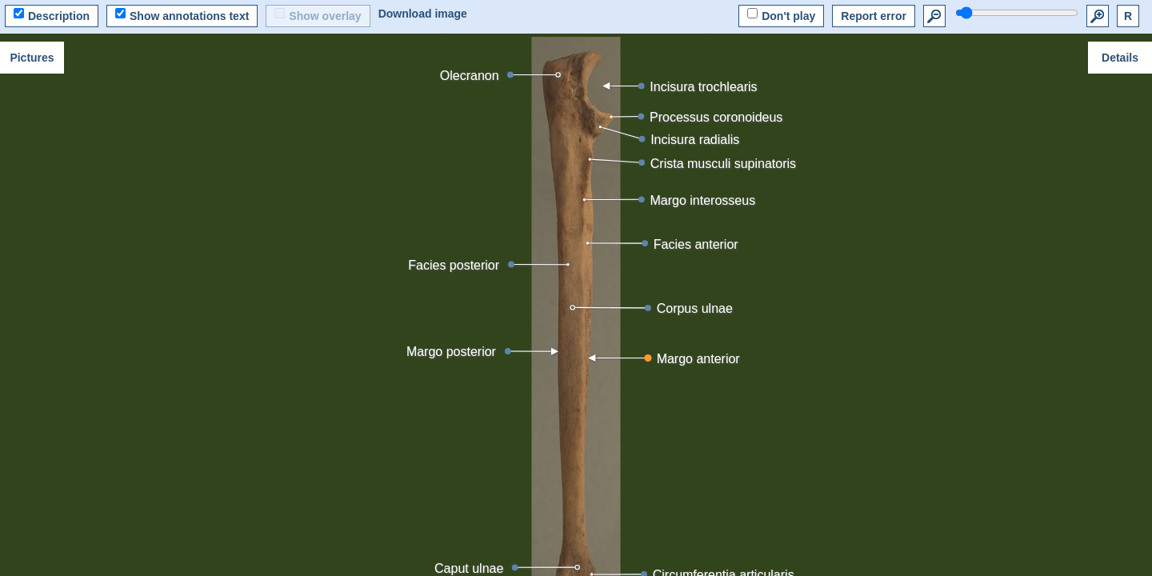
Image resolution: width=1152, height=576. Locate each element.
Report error (873, 16)
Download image (422, 13)
